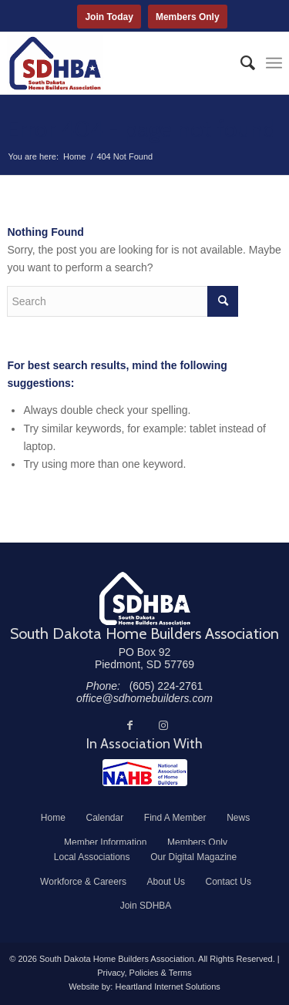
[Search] (240, 63)
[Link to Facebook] (129, 725)
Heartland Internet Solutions (167, 986)
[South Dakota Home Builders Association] (117, 63)
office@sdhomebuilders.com (144, 698)
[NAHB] (144, 772)
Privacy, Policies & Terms (144, 972)
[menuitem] (240, 63)
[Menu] (274, 63)
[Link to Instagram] (163, 725)
